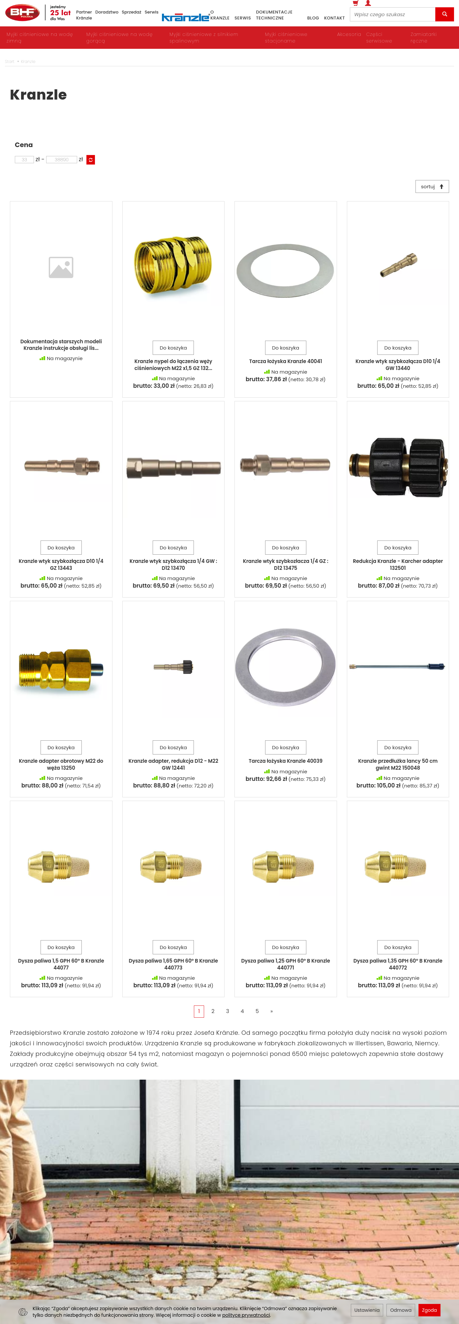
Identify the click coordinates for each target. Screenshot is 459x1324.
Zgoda (429, 1310)
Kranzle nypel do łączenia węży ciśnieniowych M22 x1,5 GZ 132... (173, 366)
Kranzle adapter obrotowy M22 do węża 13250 (61, 766)
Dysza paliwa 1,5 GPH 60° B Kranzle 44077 (61, 965)
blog (313, 18)
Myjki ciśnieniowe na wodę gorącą (119, 37)
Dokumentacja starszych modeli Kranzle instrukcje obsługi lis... (61, 346)
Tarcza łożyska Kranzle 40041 (285, 362)
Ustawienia (367, 1310)
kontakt (334, 18)
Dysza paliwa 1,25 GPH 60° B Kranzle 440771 (285, 965)
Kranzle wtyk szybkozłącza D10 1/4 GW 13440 (397, 366)
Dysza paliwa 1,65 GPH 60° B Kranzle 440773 (173, 965)
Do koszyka (173, 349)
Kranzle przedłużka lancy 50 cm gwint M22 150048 (398, 766)
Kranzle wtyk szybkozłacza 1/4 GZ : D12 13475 (285, 566)
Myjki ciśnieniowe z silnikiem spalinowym (203, 37)
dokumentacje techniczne (274, 15)
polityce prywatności (246, 1315)
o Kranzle (219, 15)
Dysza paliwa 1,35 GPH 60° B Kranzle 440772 (398, 965)
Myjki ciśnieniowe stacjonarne (286, 37)
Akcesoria (349, 34)
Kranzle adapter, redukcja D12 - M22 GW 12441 (173, 766)
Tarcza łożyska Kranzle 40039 (285, 762)
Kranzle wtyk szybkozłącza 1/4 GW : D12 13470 (173, 566)
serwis (242, 18)
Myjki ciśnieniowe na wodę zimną (40, 37)
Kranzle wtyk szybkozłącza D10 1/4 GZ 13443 (61, 566)
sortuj (430, 187)
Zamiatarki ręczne (424, 37)
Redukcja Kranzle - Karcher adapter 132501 (398, 566)
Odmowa (401, 1310)
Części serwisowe (379, 37)
